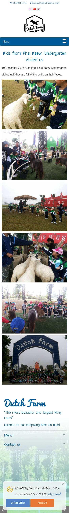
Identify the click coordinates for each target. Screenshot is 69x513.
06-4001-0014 (18, 3)
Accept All (42, 503)
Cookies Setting (18, 503)
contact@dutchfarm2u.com (44, 3)
